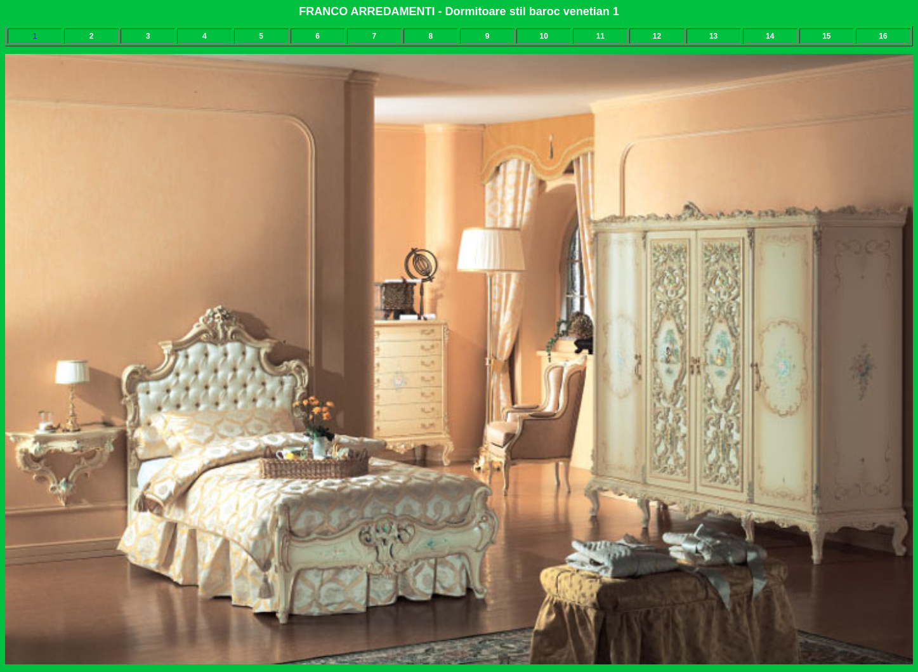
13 (713, 36)
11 (600, 36)
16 (883, 36)
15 (826, 36)
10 (544, 36)
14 (770, 36)
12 (657, 36)
